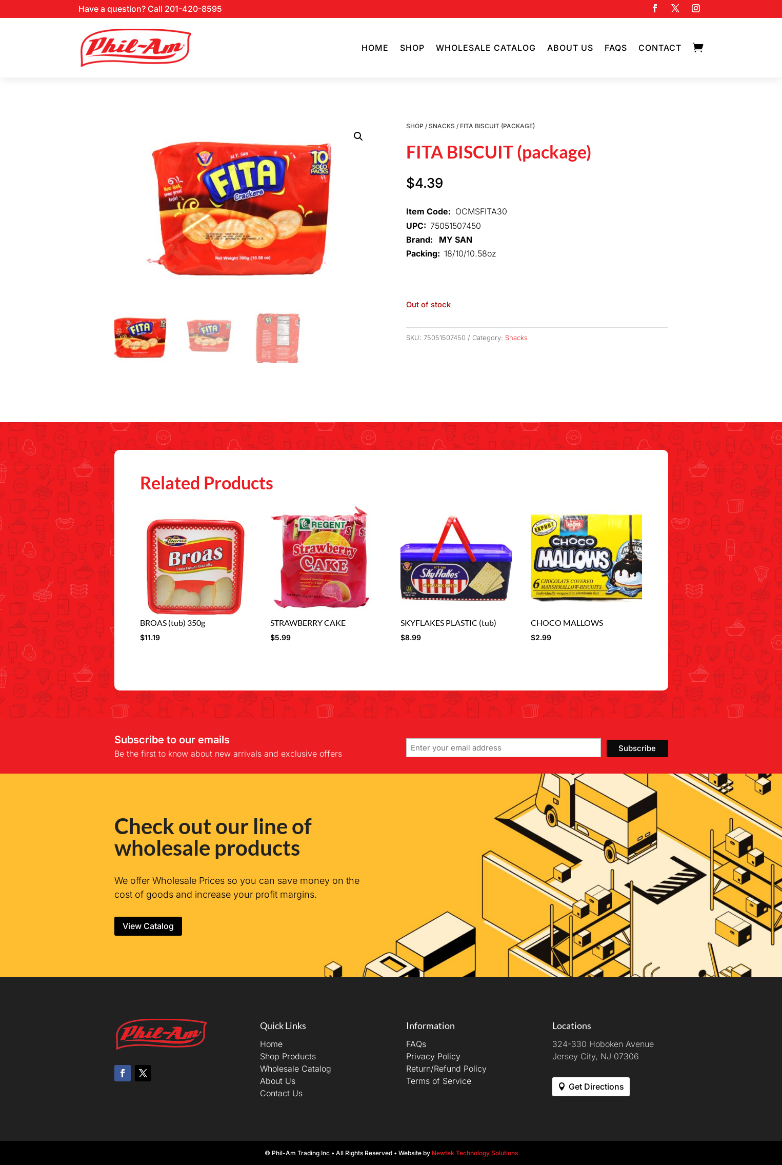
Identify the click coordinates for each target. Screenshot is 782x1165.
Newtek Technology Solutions (475, 1153)
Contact (659, 48)
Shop (412, 48)
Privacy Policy (433, 1056)
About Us (570, 48)
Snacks (442, 126)
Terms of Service (438, 1081)
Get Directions (596, 1086)
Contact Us (281, 1093)
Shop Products (288, 1056)
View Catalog (148, 926)
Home (375, 48)
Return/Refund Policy (446, 1068)
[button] (358, 136)
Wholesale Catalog (486, 48)
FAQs (616, 48)
